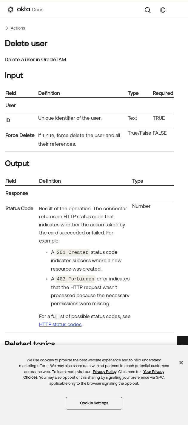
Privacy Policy (104, 371)
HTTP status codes (60, 323)
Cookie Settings (94, 403)
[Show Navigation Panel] (177, 9)
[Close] (181, 362)
